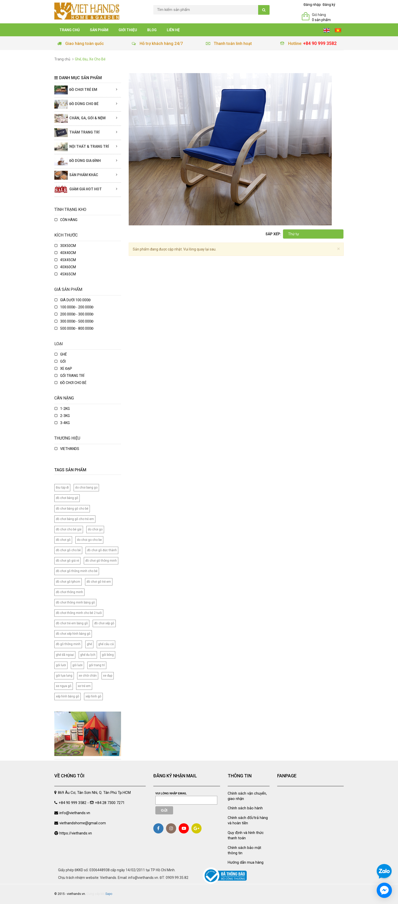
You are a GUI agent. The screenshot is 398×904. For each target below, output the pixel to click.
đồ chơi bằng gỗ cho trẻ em (75, 519)
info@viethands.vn (74, 813)
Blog (152, 30)
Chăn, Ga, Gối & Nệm (80, 118)
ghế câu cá (106, 644)
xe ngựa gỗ (63, 686)
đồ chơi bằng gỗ (67, 498)
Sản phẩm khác (76, 175)
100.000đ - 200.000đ (74, 307)
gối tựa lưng (64, 675)
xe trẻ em (84, 686)
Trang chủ (69, 30)
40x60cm (65, 267)
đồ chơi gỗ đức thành (102, 550)
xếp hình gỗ (93, 696)
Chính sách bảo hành (245, 808)
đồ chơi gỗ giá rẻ (67, 560)
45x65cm (65, 274)
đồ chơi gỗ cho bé (68, 550)
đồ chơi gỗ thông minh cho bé (76, 571)
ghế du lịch (87, 655)
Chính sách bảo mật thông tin (244, 850)
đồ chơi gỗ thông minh (101, 560)
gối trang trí (97, 665)
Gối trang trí (69, 376)
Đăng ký (329, 5)
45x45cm (65, 260)
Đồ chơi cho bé (71, 383)
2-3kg (62, 416)
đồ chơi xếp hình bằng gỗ (73, 633)
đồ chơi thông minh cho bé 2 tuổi (79, 613)
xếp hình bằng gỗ (67, 696)
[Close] (338, 249)
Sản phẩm (99, 30)
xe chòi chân (88, 675)
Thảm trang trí (77, 132)
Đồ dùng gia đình (77, 161)
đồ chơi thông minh (69, 592)
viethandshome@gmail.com (82, 823)
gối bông (108, 655)
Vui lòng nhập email (171, 793)
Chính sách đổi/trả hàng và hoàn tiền (248, 820)
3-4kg (62, 423)
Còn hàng (66, 220)
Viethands (67, 449)
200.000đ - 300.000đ (74, 314)
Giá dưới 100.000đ (73, 300)
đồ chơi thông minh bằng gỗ (75, 602)
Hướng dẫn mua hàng (245, 862)
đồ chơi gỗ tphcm (68, 581)
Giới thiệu (128, 30)
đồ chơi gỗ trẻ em (99, 581)
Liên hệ (173, 30)
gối (60, 361)
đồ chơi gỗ (63, 540)
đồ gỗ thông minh (68, 644)
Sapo (108, 894)
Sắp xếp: (273, 234)
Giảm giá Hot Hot (78, 189)
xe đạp (63, 368)
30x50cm (65, 246)
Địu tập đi (62, 487)
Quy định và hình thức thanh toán (246, 835)
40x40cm (65, 253)
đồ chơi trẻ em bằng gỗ (72, 623)
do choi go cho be (89, 540)
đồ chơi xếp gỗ (104, 623)
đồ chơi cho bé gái (68, 529)
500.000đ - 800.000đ (74, 328)
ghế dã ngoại (65, 655)
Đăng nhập (312, 5)
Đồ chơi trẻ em (75, 90)
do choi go (95, 529)
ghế (61, 354)
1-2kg (62, 409)
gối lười (77, 665)
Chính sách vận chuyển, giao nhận (247, 796)
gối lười (61, 665)
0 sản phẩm (321, 20)
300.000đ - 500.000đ (74, 321)
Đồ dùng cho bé (76, 104)
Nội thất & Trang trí (81, 146)
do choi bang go (86, 487)
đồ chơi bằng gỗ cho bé (72, 508)
